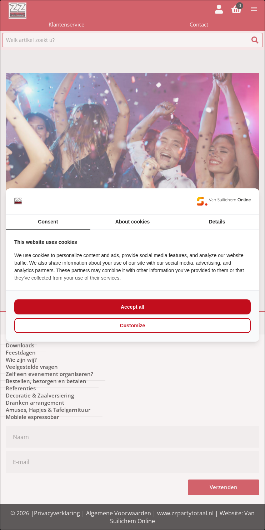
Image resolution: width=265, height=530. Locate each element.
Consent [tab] (48, 222)
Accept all (132, 307)
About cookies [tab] (132, 222)
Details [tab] (217, 222)
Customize (132, 325)
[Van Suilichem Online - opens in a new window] (224, 201)
